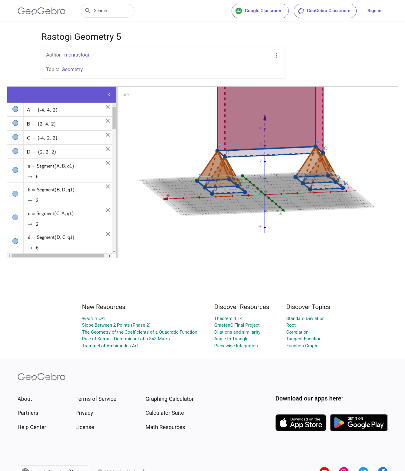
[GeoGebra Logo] (41, 11)
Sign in (375, 10)
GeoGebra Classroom (324, 11)
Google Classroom (259, 11)
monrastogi (76, 55)
